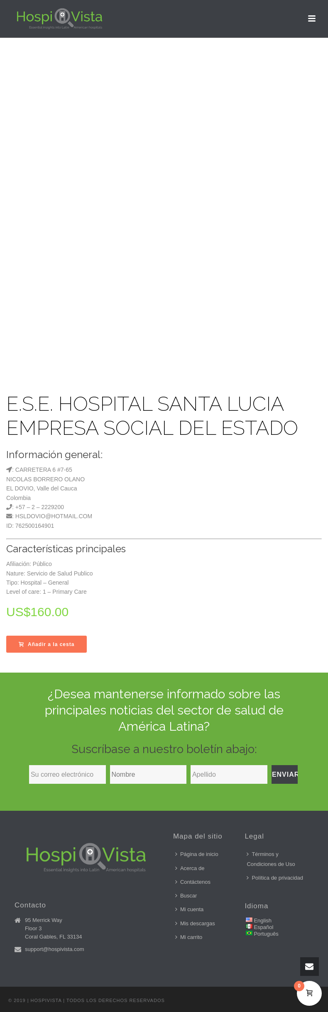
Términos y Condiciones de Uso (271, 859)
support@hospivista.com (54, 949)
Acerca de (190, 868)
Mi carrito (188, 937)
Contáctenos (193, 882)
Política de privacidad (275, 878)
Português (266, 934)
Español (263, 927)
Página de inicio (196, 854)
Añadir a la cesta (46, 644)
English (263, 920)
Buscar (186, 896)
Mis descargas (195, 923)
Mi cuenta (189, 909)
